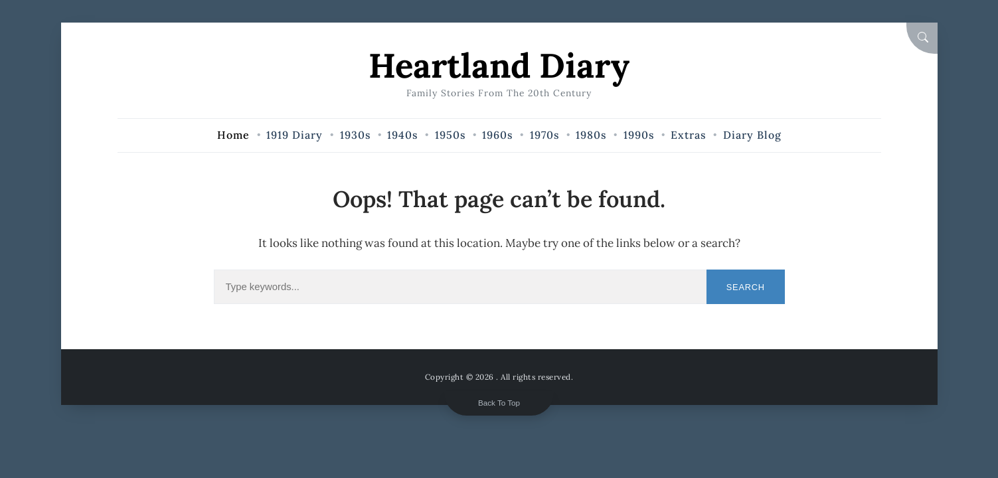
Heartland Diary (499, 65)
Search (745, 287)
